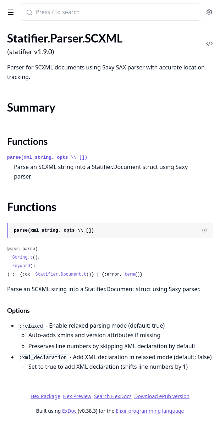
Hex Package (45, 396)
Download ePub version (161, 396)
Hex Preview (77, 396)
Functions (27, 141)
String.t (22, 257)
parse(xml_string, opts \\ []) (47, 157)
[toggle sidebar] (9, 11)
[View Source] (204, 230)
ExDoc (69, 410)
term (130, 274)
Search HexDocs (112, 396)
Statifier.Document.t (60, 274)
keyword (21, 266)
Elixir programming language (150, 410)
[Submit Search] (28, 12)
